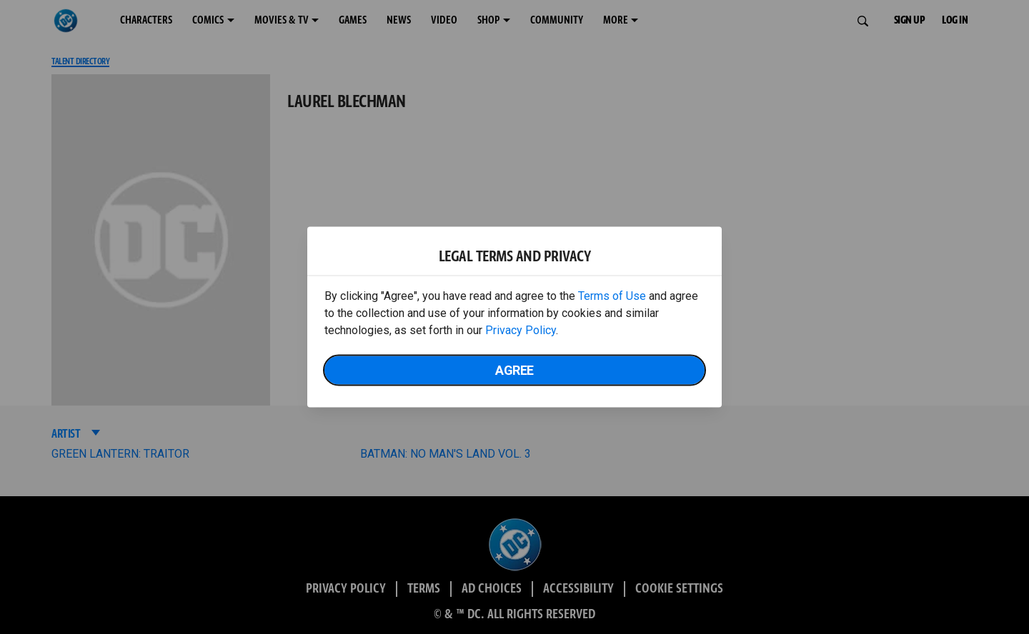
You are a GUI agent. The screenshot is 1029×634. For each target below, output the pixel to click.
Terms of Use (612, 296)
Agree (514, 370)
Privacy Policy (520, 330)
